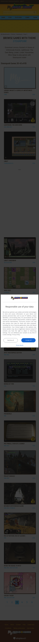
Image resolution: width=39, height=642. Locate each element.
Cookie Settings (7, 334)
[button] (19, 345)
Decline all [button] (10, 340)
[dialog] (19, 321)
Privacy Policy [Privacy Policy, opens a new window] (16, 334)
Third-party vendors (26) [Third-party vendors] (26, 321)
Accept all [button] (28, 340)
